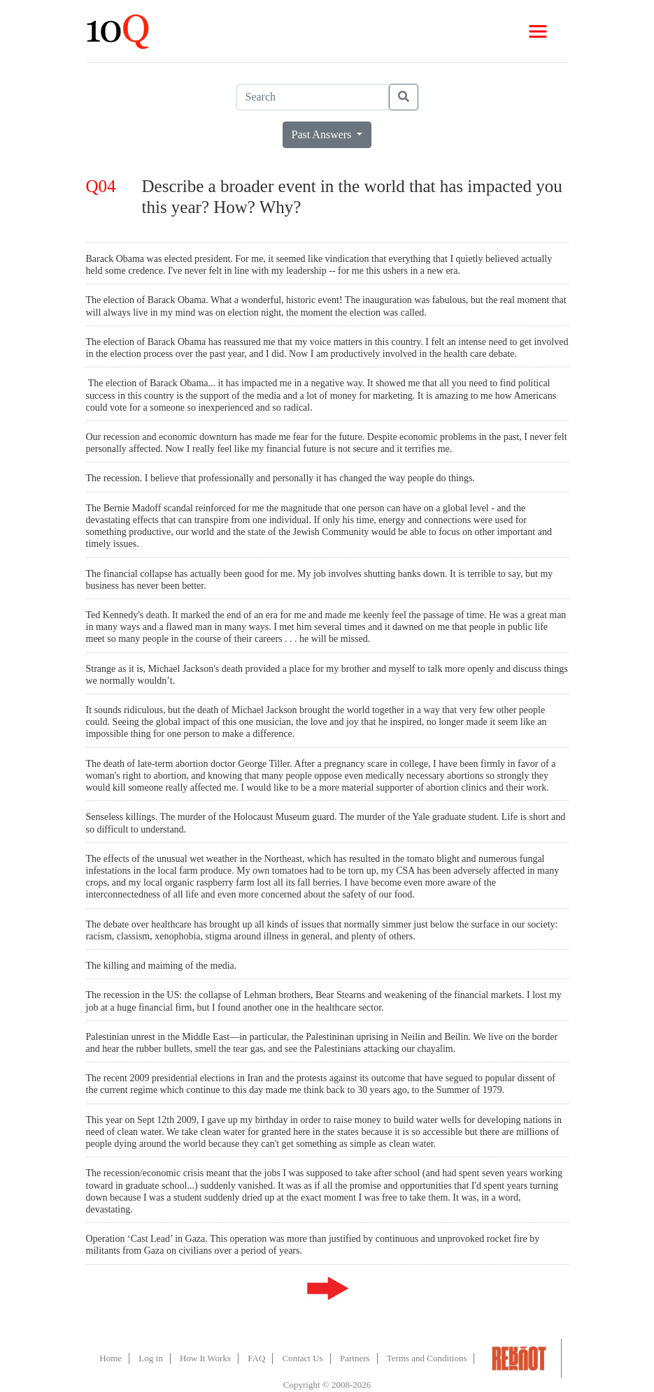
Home (110, 1358)
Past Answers (323, 134)
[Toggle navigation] (537, 31)
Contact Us (303, 1358)
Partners (355, 1358)
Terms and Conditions (427, 1358)
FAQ (256, 1358)
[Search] (312, 97)
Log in (150, 1358)
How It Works (205, 1358)
